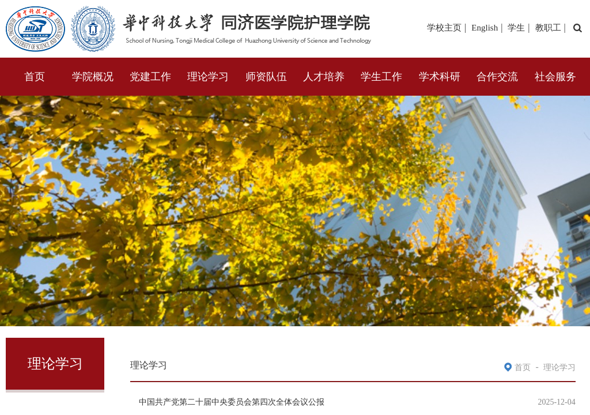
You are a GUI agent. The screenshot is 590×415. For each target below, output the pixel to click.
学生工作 (381, 76)
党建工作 (150, 76)
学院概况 (93, 76)
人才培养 (324, 76)
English (484, 27)
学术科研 (439, 76)
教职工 (548, 27)
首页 (34, 76)
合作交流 (497, 76)
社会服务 (555, 76)
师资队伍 (266, 76)
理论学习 (208, 76)
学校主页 (444, 27)
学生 (516, 27)
